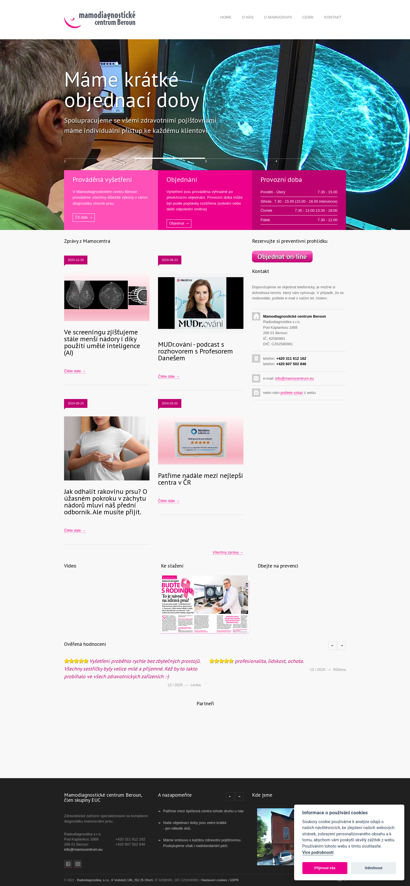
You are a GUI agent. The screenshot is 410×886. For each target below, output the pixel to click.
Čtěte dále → (75, 371)
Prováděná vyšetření (102, 179)
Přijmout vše (324, 868)
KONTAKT (332, 17)
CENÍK (308, 17)
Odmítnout (373, 868)
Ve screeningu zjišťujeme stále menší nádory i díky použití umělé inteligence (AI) (102, 342)
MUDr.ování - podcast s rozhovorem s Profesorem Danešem (195, 351)
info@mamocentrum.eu (294, 378)
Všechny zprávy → (228, 552)
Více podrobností (318, 852)
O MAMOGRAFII (278, 17)
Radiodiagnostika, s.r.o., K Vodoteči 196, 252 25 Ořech (115, 880)
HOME (225, 17)
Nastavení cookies (214, 880)
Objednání (182, 179)
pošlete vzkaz (291, 392)
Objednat (176, 223)
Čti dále (81, 217)
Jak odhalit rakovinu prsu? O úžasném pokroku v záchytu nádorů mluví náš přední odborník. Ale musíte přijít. (105, 501)
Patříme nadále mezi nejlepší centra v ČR (200, 479)
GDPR (234, 880)
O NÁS (247, 17)
